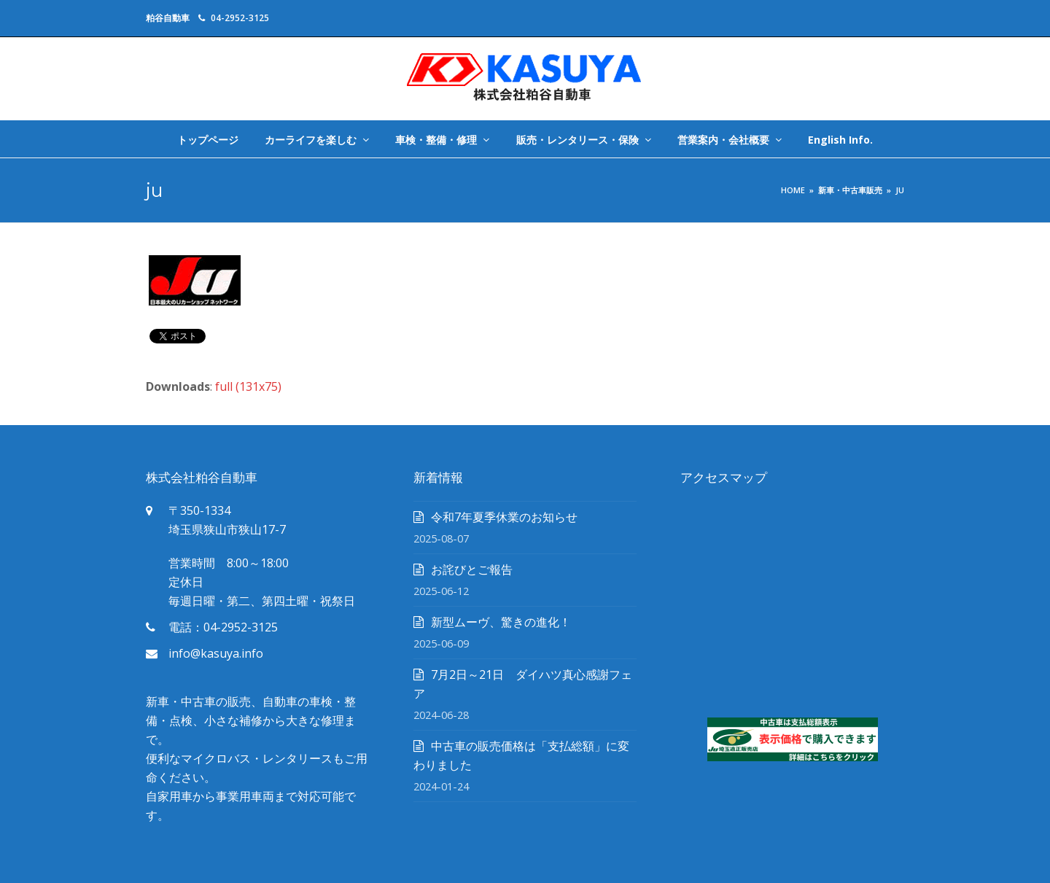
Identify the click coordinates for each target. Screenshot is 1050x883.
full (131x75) (248, 386)
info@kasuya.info (215, 653)
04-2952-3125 (240, 18)
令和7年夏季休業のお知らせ (504, 517)
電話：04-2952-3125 (223, 627)
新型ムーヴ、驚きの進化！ (501, 622)
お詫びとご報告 (472, 569)
